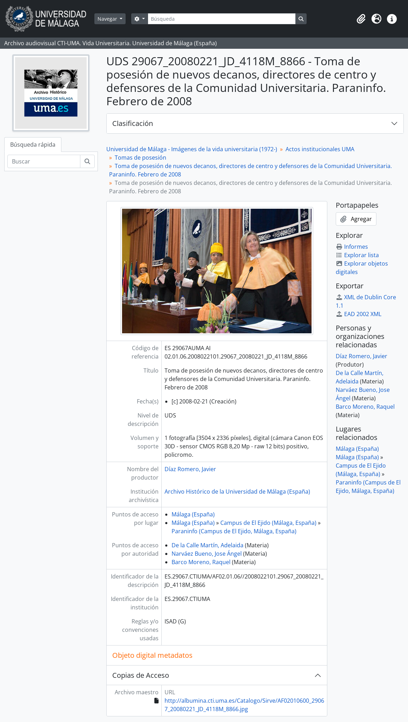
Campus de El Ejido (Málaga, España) (268, 523)
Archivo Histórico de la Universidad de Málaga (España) (237, 491)
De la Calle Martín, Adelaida (207, 545)
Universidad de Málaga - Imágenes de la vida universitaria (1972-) (191, 149)
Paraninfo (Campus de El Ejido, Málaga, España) (234, 531)
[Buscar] (43, 161)
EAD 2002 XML (358, 314)
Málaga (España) (193, 514)
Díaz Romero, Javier (190, 469)
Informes (352, 246)
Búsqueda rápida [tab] (32, 144)
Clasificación (132, 123)
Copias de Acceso (140, 675)
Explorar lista (357, 255)
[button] (361, 19)
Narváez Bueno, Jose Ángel (207, 553)
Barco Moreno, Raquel (201, 562)
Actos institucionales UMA (320, 149)
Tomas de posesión (140, 157)
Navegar (108, 18)
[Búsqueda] (222, 18)
